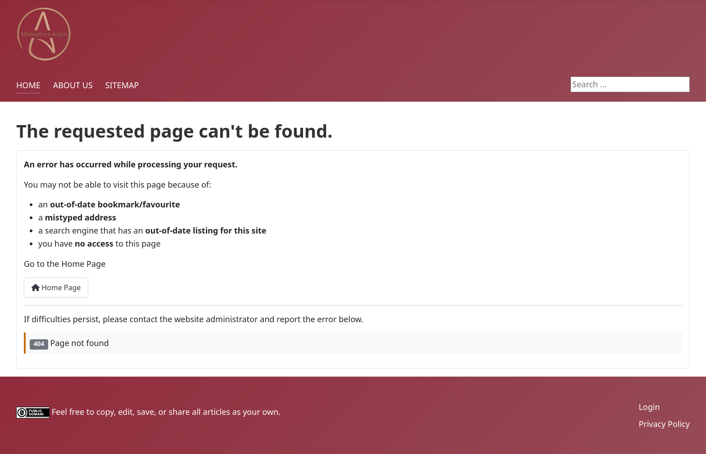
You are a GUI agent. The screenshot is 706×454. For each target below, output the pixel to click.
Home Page (56, 287)
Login (649, 406)
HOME (28, 85)
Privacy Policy (664, 423)
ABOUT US (73, 85)
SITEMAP (122, 85)
